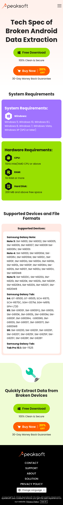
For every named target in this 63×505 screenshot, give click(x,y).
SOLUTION (31, 479)
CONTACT (31, 463)
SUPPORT (31, 468)
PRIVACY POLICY (31, 484)
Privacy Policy (32, 501)
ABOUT (31, 473)
